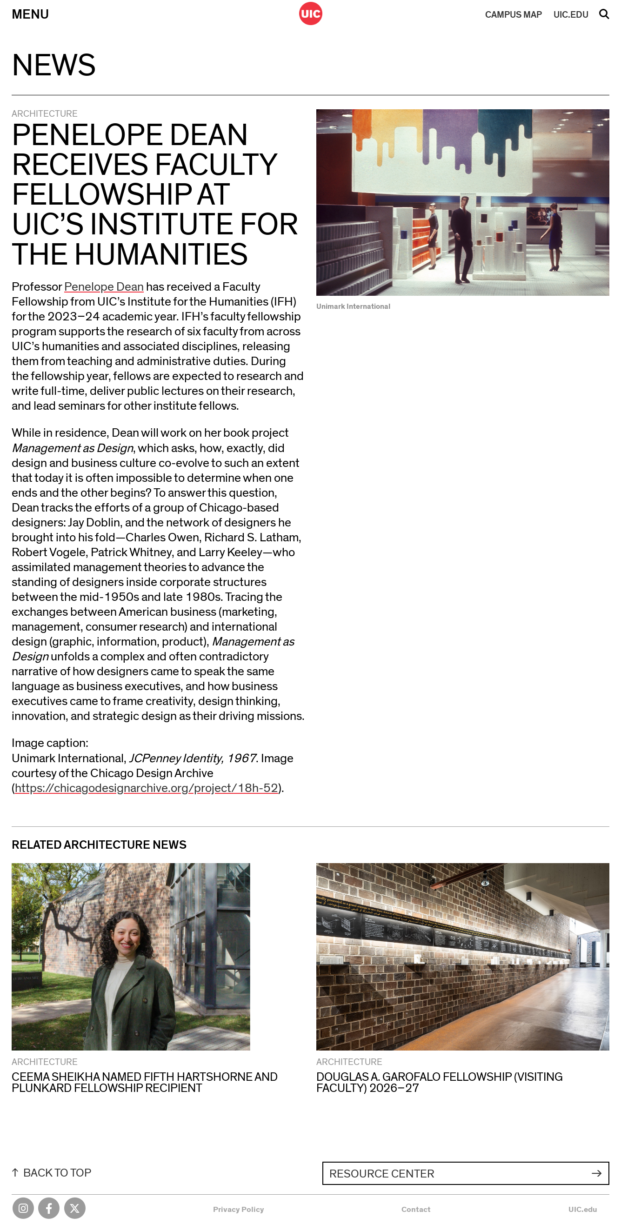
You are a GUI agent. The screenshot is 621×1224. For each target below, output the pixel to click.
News (54, 65)
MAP (513, 15)
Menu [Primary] (30, 14)
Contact (416, 1209)
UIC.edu (582, 1209)
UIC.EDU (571, 15)
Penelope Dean (104, 287)
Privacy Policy (238, 1209)
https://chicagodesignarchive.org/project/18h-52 (146, 788)
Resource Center (381, 1174)
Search (604, 17)
